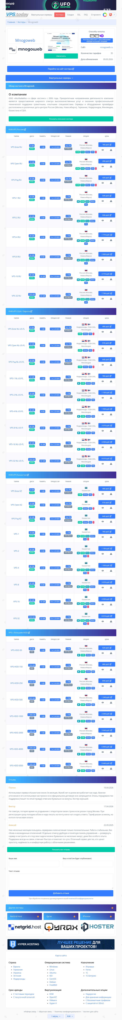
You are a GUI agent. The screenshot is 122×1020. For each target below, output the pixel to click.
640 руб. (106, 359)
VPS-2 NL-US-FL (16, 394)
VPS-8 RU (16, 256)
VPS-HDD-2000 (16, 732)
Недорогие (91, 994)
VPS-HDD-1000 (16, 716)
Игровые (90, 966)
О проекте (96, 14)
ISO (50, 975)
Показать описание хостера (61, 119)
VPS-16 (16, 601)
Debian (52, 982)
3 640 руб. (107, 730)
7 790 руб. (107, 293)
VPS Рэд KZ (16, 518)
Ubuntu (52, 972)
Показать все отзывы (61, 849)
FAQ (86, 14)
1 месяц (54, 1016)
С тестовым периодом (23, 994)
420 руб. (106, 177)
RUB (69, 1016)
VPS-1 (16, 534)
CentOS (52, 979)
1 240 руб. (107, 697)
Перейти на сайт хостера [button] (61, 69)
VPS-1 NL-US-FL (16, 378)
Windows (53, 966)
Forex (88, 969)
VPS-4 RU (16, 237)
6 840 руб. (107, 747)
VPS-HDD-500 (16, 699)
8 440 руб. (107, 763)
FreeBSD (53, 985)
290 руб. (106, 161)
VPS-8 (16, 584)
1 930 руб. (107, 409)
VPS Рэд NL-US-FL (16, 362)
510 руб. (106, 343)
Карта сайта (61, 955)
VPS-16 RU (16, 276)
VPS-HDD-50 (16, 650)
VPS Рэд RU (16, 180)
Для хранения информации (98, 997)
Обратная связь (45, 1011)
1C (87, 972)
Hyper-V (53, 1003)
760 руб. (106, 376)
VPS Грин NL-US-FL (16, 345)
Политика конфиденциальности (67, 1011)
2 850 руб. (107, 254)
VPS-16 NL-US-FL (16, 444)
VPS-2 (16, 551)
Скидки (70, 14)
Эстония (17, 975)
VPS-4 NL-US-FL (16, 411)
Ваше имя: (13, 858)
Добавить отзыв (61, 893)
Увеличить (61, 56)
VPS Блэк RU (16, 147)
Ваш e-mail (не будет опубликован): (77, 858)
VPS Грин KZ (16, 504)
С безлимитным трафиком (98, 1000)
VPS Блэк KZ (16, 491)
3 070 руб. (107, 425)
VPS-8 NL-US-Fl (16, 427)
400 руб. (106, 326)
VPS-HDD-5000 (16, 765)
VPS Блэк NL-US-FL (16, 329)
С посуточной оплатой (24, 997)
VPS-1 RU (16, 198)
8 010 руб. (107, 458)
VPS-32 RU (16, 295)
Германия (18, 969)
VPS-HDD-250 (16, 683)
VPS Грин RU (16, 163)
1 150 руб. (107, 392)
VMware (53, 1000)
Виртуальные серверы (41, 14)
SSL (78, 14)
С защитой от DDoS (95, 1003)
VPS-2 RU (16, 217)
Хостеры (60, 14)
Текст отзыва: (14, 871)
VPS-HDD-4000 (16, 749)
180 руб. (106, 144)
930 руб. (106, 215)
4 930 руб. (107, 442)
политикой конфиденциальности (81, 898)
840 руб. (106, 681)
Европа (16, 966)
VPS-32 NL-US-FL (16, 460)
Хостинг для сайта (90, 1011)
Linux (51, 969)
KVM (51, 994)
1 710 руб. (107, 235)
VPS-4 (16, 567)
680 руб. (106, 664)
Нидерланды (19, 979)
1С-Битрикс (91, 975)
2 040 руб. (107, 714)
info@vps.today (30, 1011)
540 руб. (106, 196)
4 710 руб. (107, 274)
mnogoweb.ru (106, 47)
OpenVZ (53, 997)
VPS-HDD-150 (16, 666)
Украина (17, 972)
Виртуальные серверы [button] (60, 78)
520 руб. (106, 648)
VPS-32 (16, 618)
